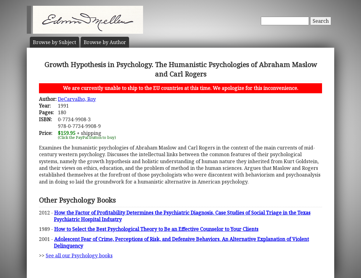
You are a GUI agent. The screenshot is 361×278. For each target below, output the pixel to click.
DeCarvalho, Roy (77, 99)
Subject (54, 42)
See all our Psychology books (79, 255)
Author (105, 42)
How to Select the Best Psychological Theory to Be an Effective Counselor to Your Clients (156, 229)
